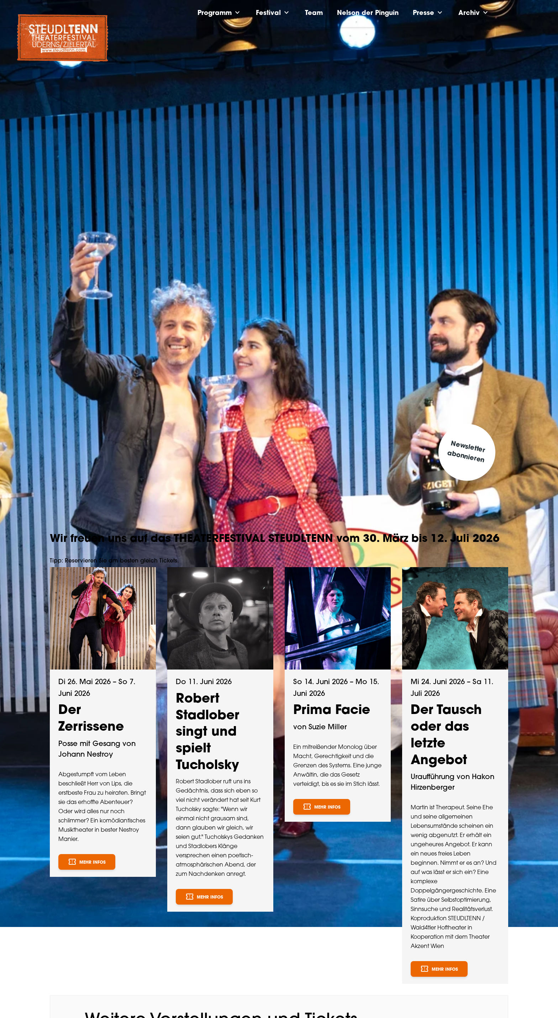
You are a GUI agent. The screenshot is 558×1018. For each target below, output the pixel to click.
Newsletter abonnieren (466, 452)
